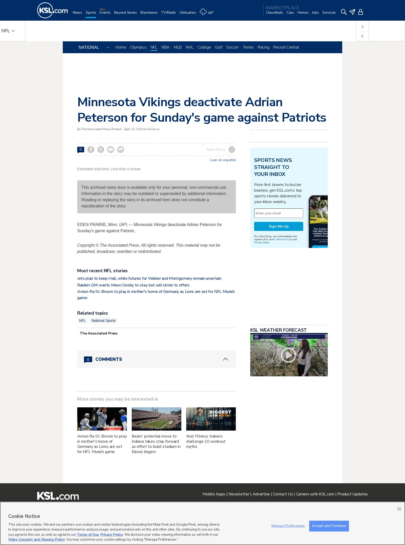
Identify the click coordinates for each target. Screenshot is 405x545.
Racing (263, 47)
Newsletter (238, 494)
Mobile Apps (213, 494)
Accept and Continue (329, 526)
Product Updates (352, 494)
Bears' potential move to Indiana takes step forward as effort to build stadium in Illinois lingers (156, 444)
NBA (165, 47)
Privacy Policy (261, 307)
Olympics (138, 47)
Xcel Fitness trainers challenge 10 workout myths (205, 441)
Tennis (248, 47)
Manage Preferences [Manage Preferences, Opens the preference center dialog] (288, 526)
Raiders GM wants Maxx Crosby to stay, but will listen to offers (133, 285)
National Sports (103, 320)
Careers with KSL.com (315, 494)
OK (399, 509)
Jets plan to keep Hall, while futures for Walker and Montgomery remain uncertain (149, 278)
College (204, 47)
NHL (189, 47)
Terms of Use (284, 304)
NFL (154, 47)
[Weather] (208, 15)
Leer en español (223, 160)
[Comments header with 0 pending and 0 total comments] (156, 359)
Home (120, 47)
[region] (202, 523)
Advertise (261, 494)
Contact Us (283, 494)
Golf (218, 47)
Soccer (232, 47)
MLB (178, 47)
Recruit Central (286, 47)
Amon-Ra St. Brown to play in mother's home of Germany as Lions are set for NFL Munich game (102, 444)
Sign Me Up (279, 291)
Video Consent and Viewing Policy (36, 539)
